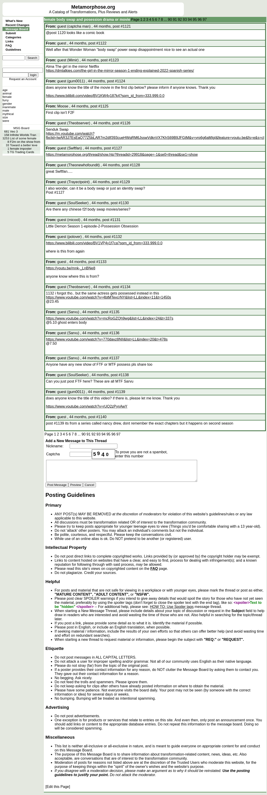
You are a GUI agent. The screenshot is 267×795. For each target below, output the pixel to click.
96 (200, 19)
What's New (13, 21)
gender (7, 103)
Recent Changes (17, 25)
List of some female (23, 138)
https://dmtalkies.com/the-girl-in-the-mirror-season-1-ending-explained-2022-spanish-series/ (120, 71)
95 (195, 19)
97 (205, 19)
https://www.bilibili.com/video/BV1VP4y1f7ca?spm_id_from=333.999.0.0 (104, 243)
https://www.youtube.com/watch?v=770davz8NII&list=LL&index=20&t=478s (107, 339)
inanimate (9, 107)
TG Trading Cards (22, 152)
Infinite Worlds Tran (23, 135)
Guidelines (13, 49)
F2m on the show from (25, 141)
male (6, 110)
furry (6, 100)
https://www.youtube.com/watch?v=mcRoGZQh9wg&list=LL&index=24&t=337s (109, 318)
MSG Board (21, 128)
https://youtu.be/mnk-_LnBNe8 (70, 268)
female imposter (21, 148)
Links (9, 41)
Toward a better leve (23, 145)
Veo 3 (14, 131)
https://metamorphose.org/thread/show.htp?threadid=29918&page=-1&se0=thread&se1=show (122, 154)
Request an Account (22, 79)
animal (7, 93)
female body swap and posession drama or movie (87, 19)
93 (185, 19)
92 (180, 19)
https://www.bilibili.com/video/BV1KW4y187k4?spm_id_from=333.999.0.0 (105, 96)
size (5, 117)
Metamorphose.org (93, 7)
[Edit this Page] (57, 787)
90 (170, 19)
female (7, 97)
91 (175, 19)
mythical (8, 114)
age (5, 90)
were (6, 121)
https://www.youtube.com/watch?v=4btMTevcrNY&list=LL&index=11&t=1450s (108, 297)
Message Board (16, 29)
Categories (13, 37)
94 (190, 19)
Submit (10, 33)
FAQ (8, 45)
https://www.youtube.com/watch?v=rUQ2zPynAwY (86, 406)
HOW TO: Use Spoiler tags (171, 607)
